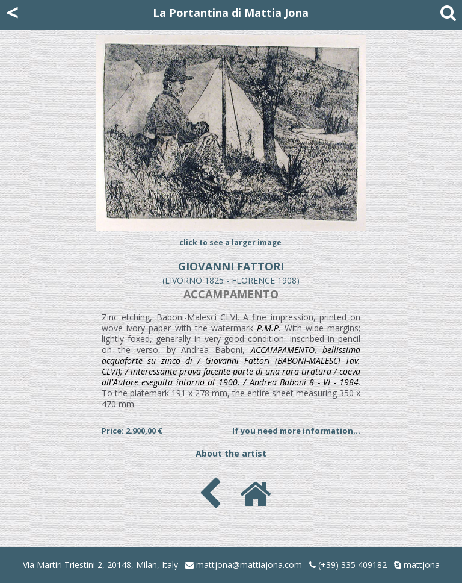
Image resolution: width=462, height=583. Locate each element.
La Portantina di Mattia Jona (231, 12)
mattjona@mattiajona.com (249, 564)
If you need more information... (296, 430)
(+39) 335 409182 (348, 564)
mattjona (422, 564)
